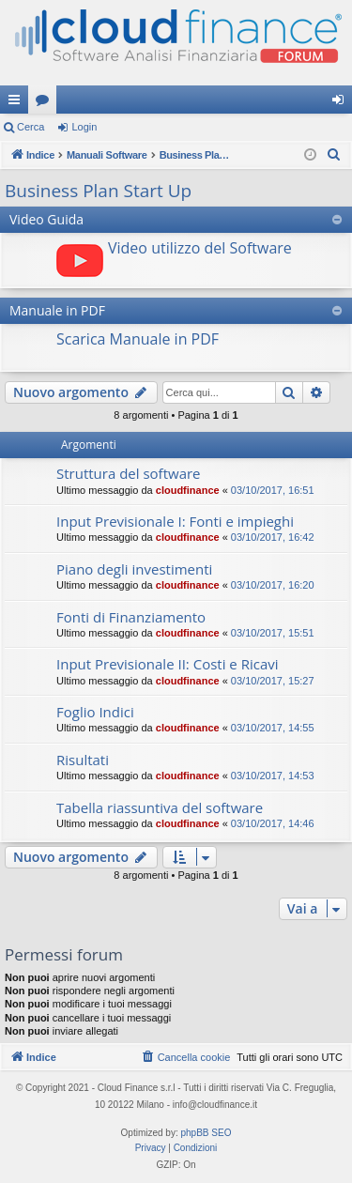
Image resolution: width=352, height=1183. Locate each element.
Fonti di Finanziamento (131, 616)
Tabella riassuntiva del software (159, 807)
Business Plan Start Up (98, 190)
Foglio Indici (95, 711)
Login (84, 126)
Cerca (30, 126)
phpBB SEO (206, 1133)
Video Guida (46, 219)
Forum (46, 103)
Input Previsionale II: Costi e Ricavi (167, 663)
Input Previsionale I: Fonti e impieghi (175, 521)
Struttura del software (128, 473)
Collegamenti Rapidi (18, 103)
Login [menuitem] (342, 103)
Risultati (82, 759)
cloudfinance (188, 490)
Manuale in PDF (57, 310)
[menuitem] (334, 155)
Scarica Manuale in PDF (137, 339)
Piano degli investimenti (134, 569)
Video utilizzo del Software (200, 248)
